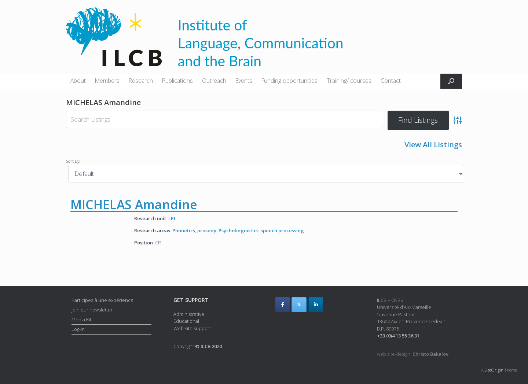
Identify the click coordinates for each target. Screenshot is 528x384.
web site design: (412, 354)
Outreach (214, 81)
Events (243, 81)
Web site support (192, 328)
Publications (177, 81)
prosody (206, 230)
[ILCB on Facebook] (282, 304)
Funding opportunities (289, 81)
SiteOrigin (494, 370)
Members (107, 81)
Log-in (78, 329)
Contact (391, 81)
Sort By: (73, 161)
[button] (451, 81)
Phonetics (183, 230)
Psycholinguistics (238, 230)
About (78, 81)
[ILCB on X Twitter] (299, 304)
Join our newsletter (92, 309)
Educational (186, 321)
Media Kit (81, 319)
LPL (172, 218)
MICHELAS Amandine (133, 204)
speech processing (282, 230)
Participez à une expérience (102, 300)
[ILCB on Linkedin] (315, 304)
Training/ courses (349, 81)
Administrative (188, 314)
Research (141, 81)
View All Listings (433, 144)
